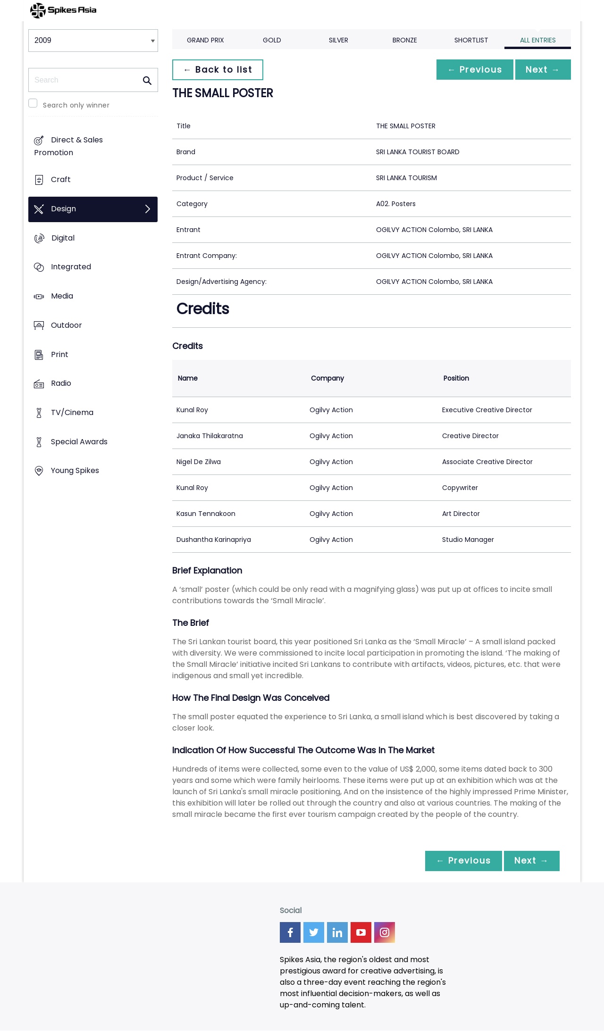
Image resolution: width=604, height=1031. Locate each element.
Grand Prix (205, 40)
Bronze (405, 40)
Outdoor (66, 325)
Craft (61, 180)
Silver (338, 40)
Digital (63, 238)
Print (59, 354)
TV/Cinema (72, 412)
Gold (272, 40)
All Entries (538, 40)
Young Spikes (75, 471)
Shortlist (471, 40)
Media (62, 296)
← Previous (472, 69)
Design (63, 208)
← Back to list (218, 69)
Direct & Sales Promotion (68, 146)
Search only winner (76, 105)
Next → (542, 69)
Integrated (71, 267)
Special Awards (79, 441)
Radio (61, 383)
